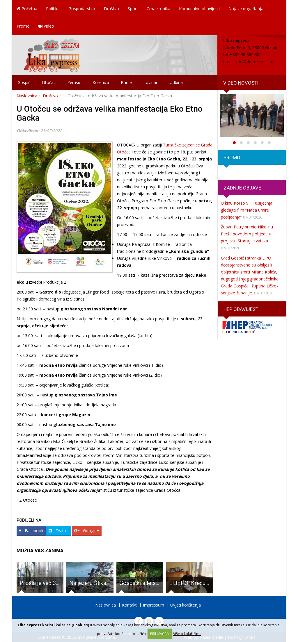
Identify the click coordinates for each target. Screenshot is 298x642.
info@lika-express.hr (254, 61)
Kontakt (129, 605)
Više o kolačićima (187, 633)
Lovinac (150, 82)
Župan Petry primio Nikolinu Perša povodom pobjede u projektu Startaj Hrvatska (247, 234)
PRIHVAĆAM (160, 633)
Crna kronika (158, 8)
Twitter (59, 530)
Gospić (23, 82)
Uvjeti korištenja (185, 605)
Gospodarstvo (81, 8)
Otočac (49, 82)
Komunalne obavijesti (199, 8)
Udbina (176, 82)
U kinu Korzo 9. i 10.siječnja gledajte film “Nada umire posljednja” (246, 210)
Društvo (111, 8)
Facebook (31, 530)
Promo (23, 26)
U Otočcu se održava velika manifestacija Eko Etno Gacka (110, 113)
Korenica (101, 82)
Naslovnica (27, 96)
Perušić (74, 82)
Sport (133, 8)
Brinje (126, 82)
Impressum (153, 605)
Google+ (86, 530)
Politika (53, 8)
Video (46, 26)
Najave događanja (245, 8)
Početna (27, 8)
